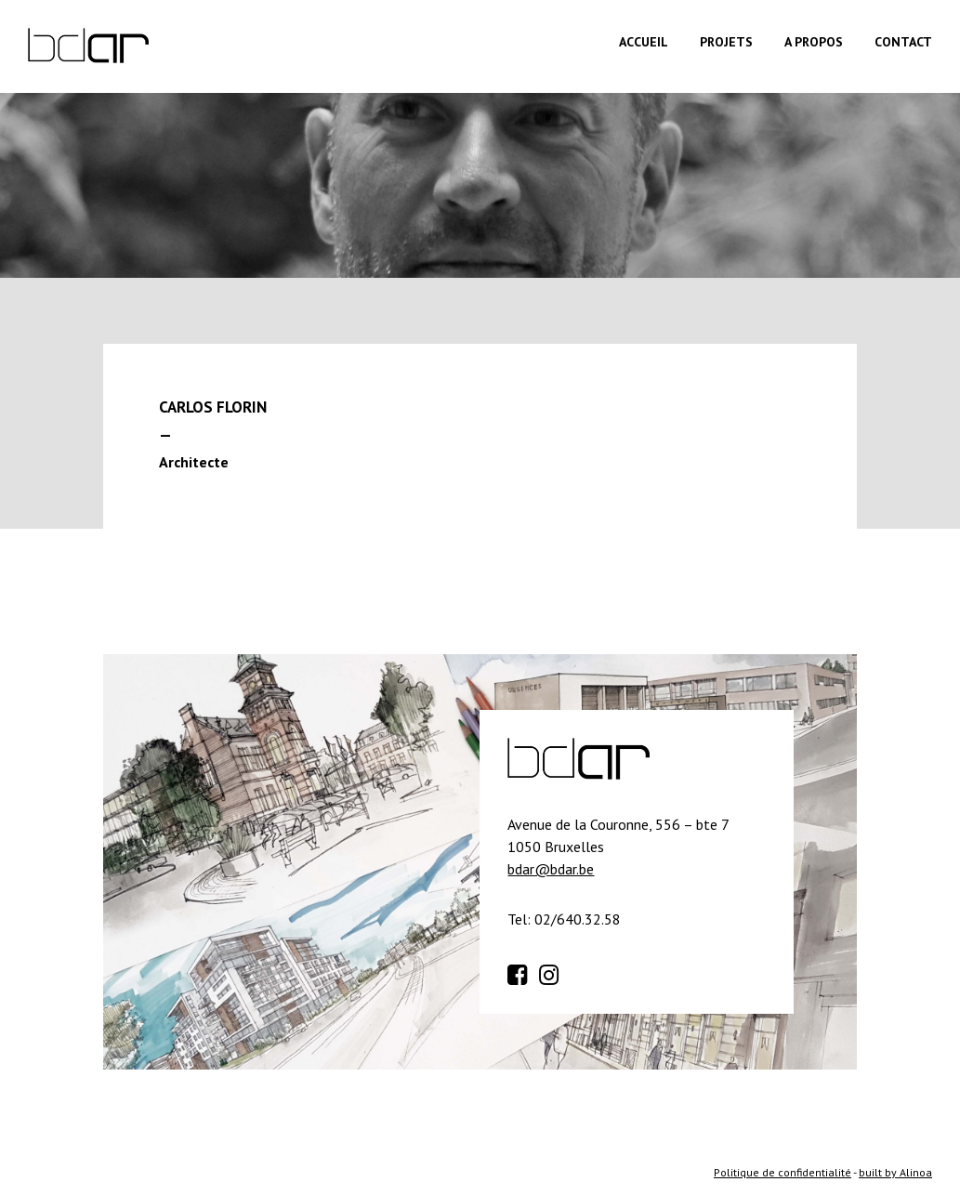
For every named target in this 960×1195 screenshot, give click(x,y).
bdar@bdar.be (550, 869)
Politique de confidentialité (782, 1172)
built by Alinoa (895, 1172)
